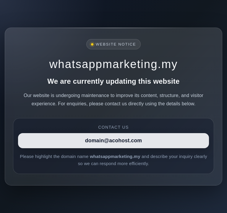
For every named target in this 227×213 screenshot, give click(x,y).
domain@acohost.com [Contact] (113, 140)
